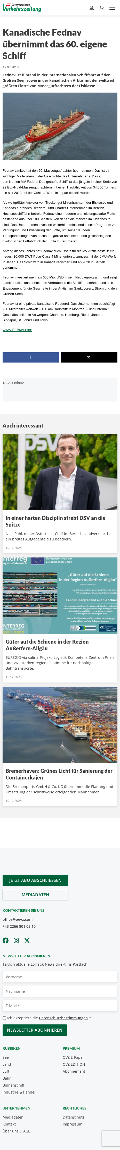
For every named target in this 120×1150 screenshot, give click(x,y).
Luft (6, 1071)
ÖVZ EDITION (74, 1064)
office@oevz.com (18, 919)
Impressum (72, 1124)
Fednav (18, 382)
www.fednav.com (17, 329)
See (6, 1057)
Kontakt (9, 1124)
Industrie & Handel (19, 1092)
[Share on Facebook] (31, 357)
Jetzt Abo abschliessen (35, 880)
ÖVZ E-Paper (73, 1057)
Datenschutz (73, 1117)
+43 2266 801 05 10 (19, 926)
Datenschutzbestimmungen (63, 1017)
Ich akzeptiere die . (49, 1018)
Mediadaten (36, 895)
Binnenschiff (14, 1085)
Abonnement (74, 1071)
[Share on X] (89, 357)
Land (7, 1064)
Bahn (7, 1078)
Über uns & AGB (16, 1131)
